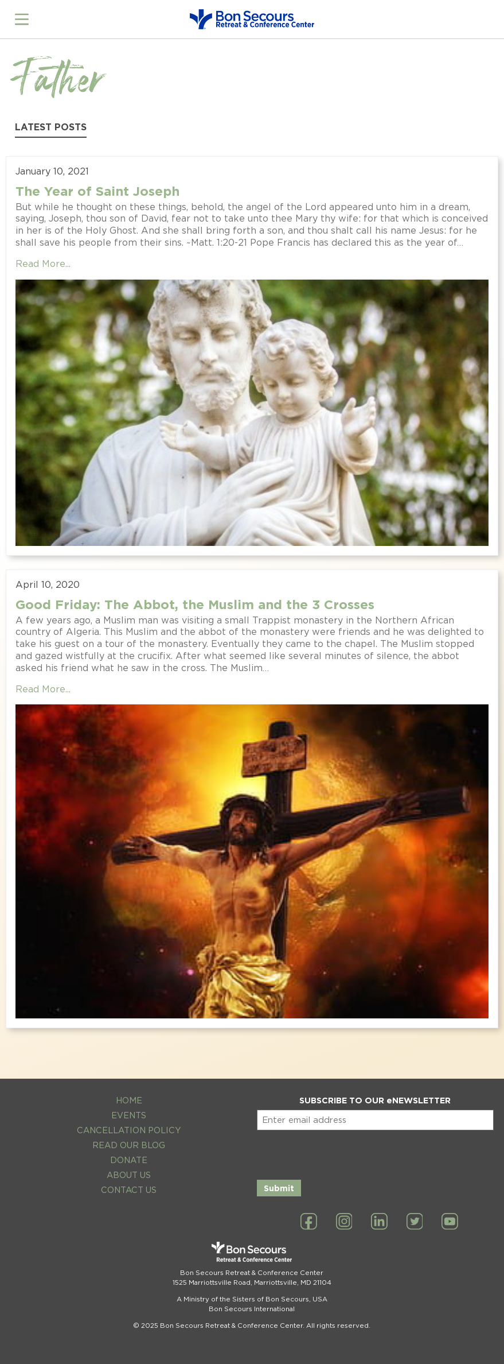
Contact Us (129, 1190)
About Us (129, 1175)
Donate (128, 1160)
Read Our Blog (128, 1145)
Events (128, 1115)
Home (129, 1100)
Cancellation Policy (129, 1130)
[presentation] (344, 1152)
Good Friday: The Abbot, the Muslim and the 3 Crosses (194, 604)
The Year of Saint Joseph (97, 191)
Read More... (43, 263)
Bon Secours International (252, 1309)
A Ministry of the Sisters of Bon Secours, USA (252, 1299)
